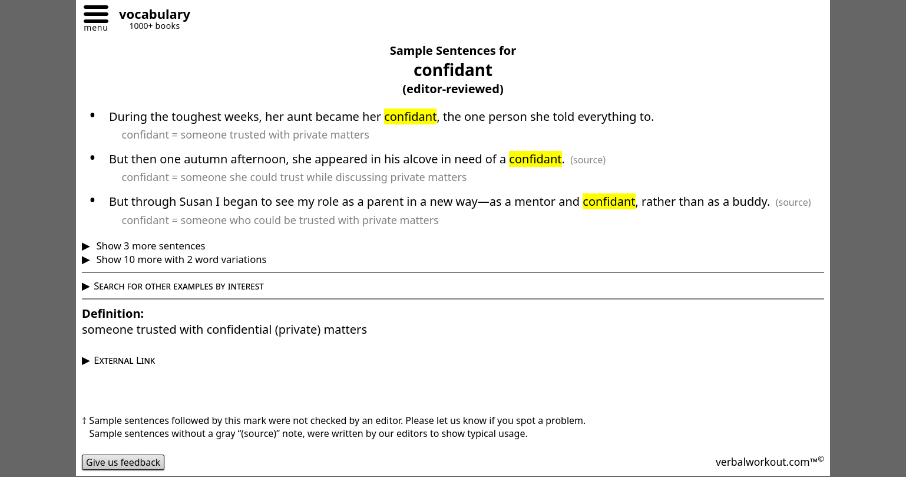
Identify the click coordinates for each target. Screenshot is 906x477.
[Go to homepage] (150, 15)
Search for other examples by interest (179, 285)
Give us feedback (124, 462)
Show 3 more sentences (149, 245)
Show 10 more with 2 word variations (180, 259)
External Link (124, 360)
